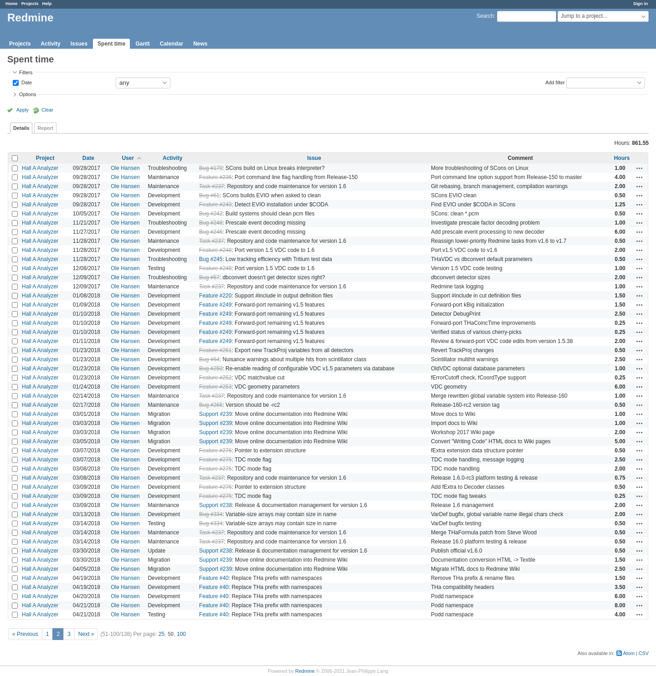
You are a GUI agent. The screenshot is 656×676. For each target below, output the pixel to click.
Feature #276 (215, 450)
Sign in (640, 3)
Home (11, 3)
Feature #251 (215, 350)
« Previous (25, 634)
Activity (50, 44)
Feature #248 (215, 250)
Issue (314, 158)
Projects (30, 3)
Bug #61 (209, 195)
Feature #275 (215, 459)
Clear (47, 110)
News (200, 44)
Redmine (305, 671)
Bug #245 (210, 259)
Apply (22, 110)
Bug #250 (210, 368)
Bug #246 (210, 223)
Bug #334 (210, 514)
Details (21, 128)
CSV (644, 653)
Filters (25, 72)
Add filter (555, 82)
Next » (86, 634)
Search (485, 16)
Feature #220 (215, 295)
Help (47, 3)
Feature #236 (215, 177)
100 (181, 634)
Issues (79, 44)
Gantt (142, 44)
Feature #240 (215, 204)
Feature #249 (215, 305)
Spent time (111, 44)
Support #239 (215, 414)
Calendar (171, 44)
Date (26, 82)
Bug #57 (209, 277)
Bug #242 (210, 213)
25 (161, 634)
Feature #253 (215, 387)
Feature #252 (215, 377)
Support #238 (215, 505)
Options (27, 94)
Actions (639, 168)
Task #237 (211, 186)
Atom (629, 653)
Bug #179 (210, 168)
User (128, 158)
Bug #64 (209, 359)
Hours (622, 158)
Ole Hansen (125, 168)
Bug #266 (210, 405)
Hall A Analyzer (40, 168)
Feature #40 (214, 578)
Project (45, 158)
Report (45, 128)
